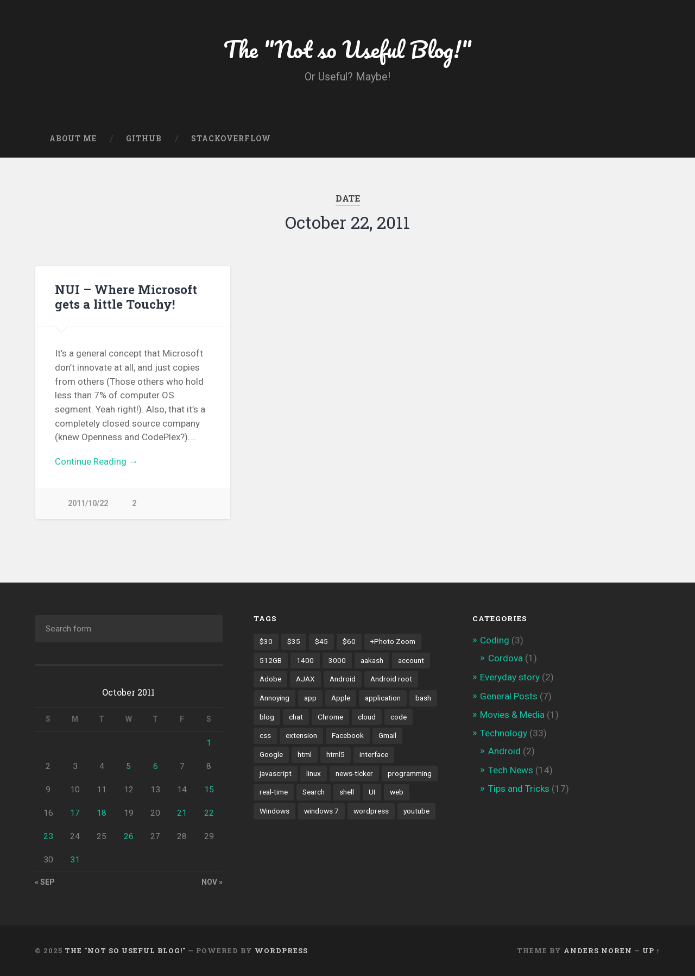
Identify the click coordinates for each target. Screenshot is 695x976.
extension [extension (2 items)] (301, 735)
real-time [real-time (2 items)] (274, 791)
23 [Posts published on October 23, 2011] (48, 836)
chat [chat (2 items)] (296, 716)
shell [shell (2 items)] (346, 791)
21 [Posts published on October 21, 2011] (182, 813)
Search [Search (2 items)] (313, 791)
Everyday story (510, 677)
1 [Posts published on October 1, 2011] (208, 743)
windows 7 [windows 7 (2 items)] (321, 810)
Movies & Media (512, 714)
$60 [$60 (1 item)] (349, 641)
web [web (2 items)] (396, 791)
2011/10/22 (88, 503)
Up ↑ (651, 950)
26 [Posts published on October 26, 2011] (129, 836)
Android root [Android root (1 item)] (391, 678)
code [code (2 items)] (398, 716)
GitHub (144, 138)
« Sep (45, 882)
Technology (503, 733)
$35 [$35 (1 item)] (293, 641)
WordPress (281, 950)
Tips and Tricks (518, 788)
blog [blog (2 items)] (267, 716)
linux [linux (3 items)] (313, 773)
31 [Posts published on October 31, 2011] (75, 860)
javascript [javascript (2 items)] (276, 773)
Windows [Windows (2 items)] (274, 810)
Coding (494, 640)
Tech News (510, 770)
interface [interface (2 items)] (373, 754)
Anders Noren (598, 950)
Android (504, 751)
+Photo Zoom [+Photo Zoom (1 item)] (392, 641)
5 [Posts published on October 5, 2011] (128, 766)
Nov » (212, 882)
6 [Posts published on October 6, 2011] (155, 766)
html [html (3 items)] (305, 754)
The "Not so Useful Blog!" (347, 48)
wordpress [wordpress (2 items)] (371, 810)
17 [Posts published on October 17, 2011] (75, 813)
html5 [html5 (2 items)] (335, 754)
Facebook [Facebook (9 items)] (348, 735)
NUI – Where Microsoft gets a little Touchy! (126, 296)
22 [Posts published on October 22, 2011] (209, 813)
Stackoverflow (231, 138)
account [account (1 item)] (411, 660)
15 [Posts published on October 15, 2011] (209, 789)
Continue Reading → (96, 461)
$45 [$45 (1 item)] (321, 641)
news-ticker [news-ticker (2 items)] (354, 773)
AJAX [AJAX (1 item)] (305, 678)
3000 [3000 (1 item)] (337, 660)
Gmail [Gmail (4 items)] (387, 735)
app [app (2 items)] (310, 697)
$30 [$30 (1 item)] (266, 641)
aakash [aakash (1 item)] (372, 660)
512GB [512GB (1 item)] (271, 660)
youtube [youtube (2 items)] (416, 810)
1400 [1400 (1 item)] (305, 660)
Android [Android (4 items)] (343, 678)
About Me (73, 138)
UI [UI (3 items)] (372, 791)
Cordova (505, 658)
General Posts (509, 696)
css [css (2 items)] (265, 735)
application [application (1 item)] (383, 697)
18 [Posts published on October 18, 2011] (101, 813)
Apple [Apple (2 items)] (340, 697)
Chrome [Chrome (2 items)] (330, 716)
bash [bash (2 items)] (423, 697)
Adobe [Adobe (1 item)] (270, 678)
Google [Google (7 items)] (271, 754)
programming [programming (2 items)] (410, 773)
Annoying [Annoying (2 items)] (274, 697)
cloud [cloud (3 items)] (367, 716)
